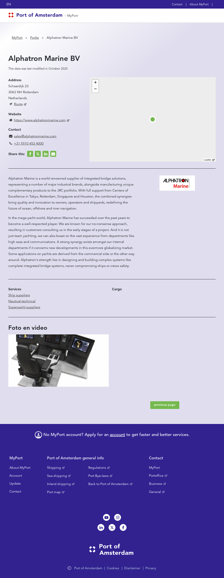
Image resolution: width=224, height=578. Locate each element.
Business (155, 484)
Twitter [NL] (112, 527)
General (155, 492)
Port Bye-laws (98, 476)
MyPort (72, 15)
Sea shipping (57, 476)
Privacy (150, 568)
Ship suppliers (19, 295)
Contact (177, 4)
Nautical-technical (21, 301)
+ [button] (95, 83)
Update (15, 483)
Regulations (97, 468)
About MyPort (199, 4)
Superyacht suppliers (24, 307)
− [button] (95, 89)
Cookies (113, 568)
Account (15, 475)
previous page (165, 405)
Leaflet (207, 160)
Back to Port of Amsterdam (108, 484)
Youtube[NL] (106, 517)
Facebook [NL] (123, 527)
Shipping (54, 468)
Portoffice (156, 475)
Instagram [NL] (117, 517)
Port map (54, 492)
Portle (34, 38)
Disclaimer (132, 568)
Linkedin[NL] (100, 527)
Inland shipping (59, 484)
